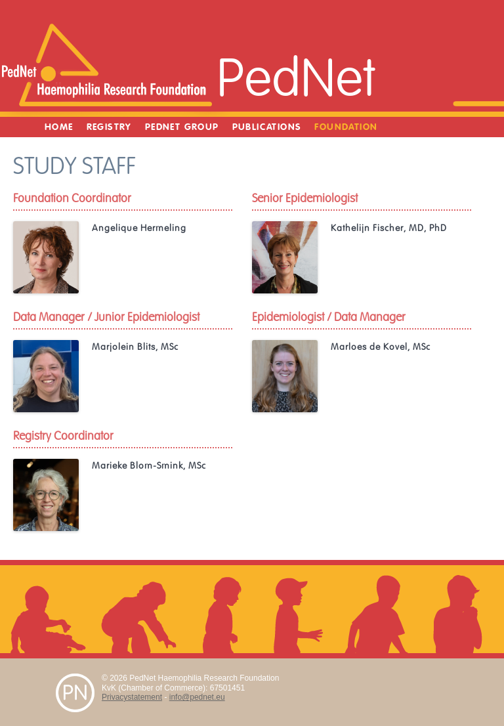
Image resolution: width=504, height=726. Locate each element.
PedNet (296, 79)
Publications (267, 126)
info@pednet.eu (197, 697)
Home (59, 126)
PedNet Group (182, 126)
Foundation (345, 126)
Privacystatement (132, 697)
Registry (109, 126)
